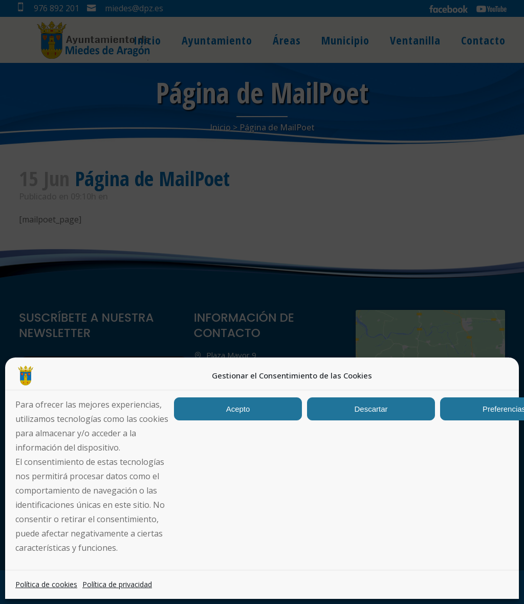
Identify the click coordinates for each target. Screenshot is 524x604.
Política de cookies (46, 584)
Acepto (238, 409)
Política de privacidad (117, 584)
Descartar (370, 409)
